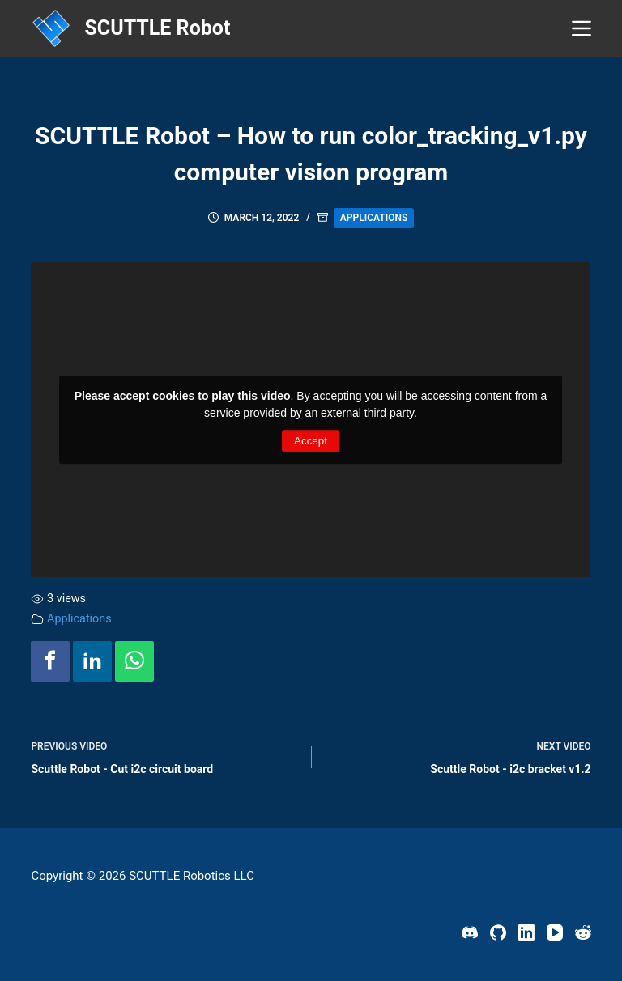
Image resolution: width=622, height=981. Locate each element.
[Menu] (581, 28)
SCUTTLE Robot (157, 28)
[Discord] (470, 932)
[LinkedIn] (526, 932)
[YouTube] (555, 932)
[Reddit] (583, 932)
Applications (373, 217)
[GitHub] (498, 932)
